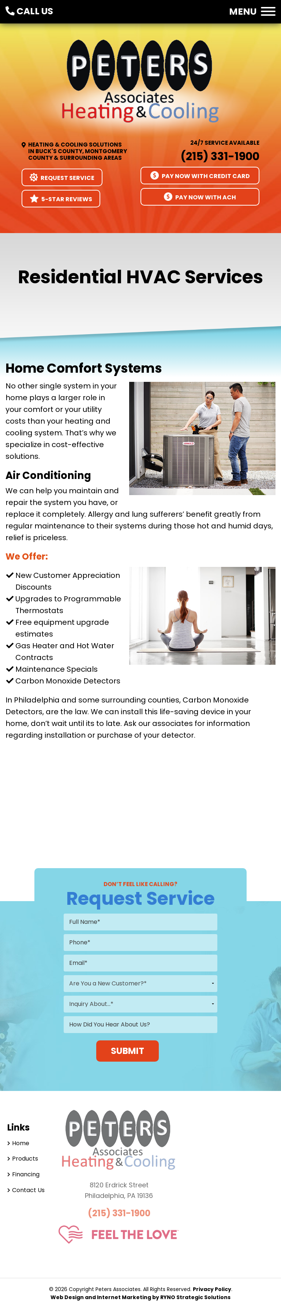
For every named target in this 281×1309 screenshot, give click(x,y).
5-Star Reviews (61, 198)
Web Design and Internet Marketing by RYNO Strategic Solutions (140, 1297)
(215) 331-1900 (219, 156)
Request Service (62, 177)
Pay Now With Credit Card (200, 175)
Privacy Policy (212, 1289)
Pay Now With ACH (200, 197)
